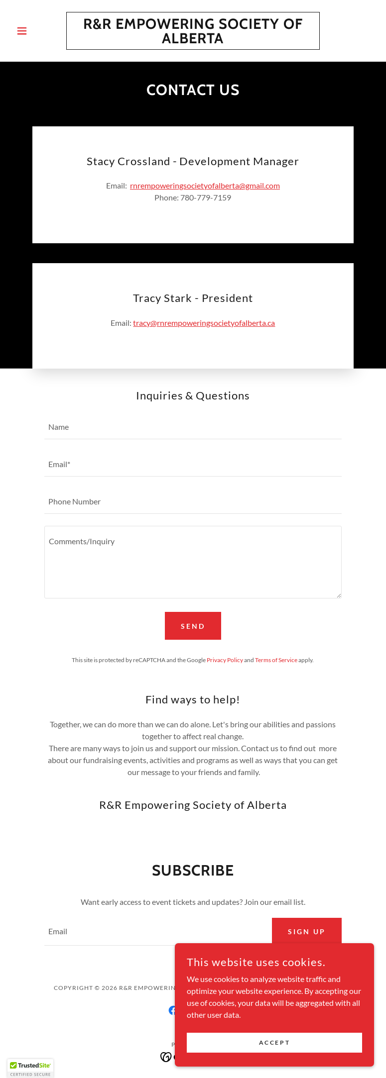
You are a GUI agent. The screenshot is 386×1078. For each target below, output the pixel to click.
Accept (274, 1042)
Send (193, 626)
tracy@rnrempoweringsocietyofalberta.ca (204, 322)
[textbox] (193, 426)
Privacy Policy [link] (225, 660)
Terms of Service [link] (276, 660)
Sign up (307, 931)
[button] (39, 31)
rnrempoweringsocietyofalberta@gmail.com (205, 185)
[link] (193, 40)
